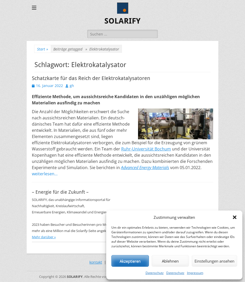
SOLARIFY (122, 20)
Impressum (195, 273)
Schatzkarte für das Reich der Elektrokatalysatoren (91, 78)
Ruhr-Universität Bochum (146, 149)
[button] (234, 217)
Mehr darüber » (44, 237)
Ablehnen (170, 261)
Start (42, 49)
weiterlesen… (44, 174)
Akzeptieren (130, 261)
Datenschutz (155, 273)
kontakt (95, 262)
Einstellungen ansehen (214, 261)
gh (72, 85)
